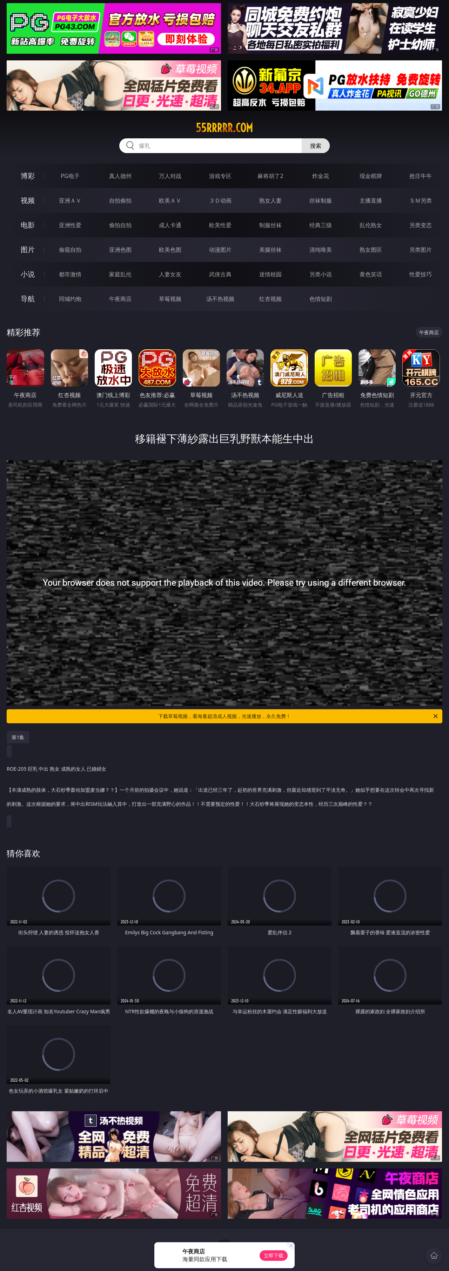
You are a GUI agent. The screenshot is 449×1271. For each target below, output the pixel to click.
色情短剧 (320, 299)
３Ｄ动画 (220, 200)
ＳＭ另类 (420, 200)
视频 (28, 200)
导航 (28, 298)
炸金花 (320, 176)
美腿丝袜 (270, 249)
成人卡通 (170, 225)
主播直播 (371, 200)
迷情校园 (270, 274)
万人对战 (170, 176)
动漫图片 (220, 249)
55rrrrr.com (224, 128)
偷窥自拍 (70, 249)
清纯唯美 (320, 249)
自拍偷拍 (120, 200)
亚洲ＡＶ (70, 200)
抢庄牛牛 (420, 176)
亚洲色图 (120, 249)
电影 (28, 225)
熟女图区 (371, 249)
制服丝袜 (270, 225)
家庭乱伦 (120, 274)
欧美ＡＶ (170, 200)
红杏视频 (270, 299)
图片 (28, 249)
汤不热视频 (220, 299)
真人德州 (120, 176)
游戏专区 (220, 176)
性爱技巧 (420, 274)
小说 (28, 274)
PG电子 (70, 176)
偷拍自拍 (120, 225)
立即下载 (273, 1255)
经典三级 (320, 225)
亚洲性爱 (70, 225)
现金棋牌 (371, 176)
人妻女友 (170, 274)
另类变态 (420, 225)
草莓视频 (170, 299)
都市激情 (70, 274)
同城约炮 (70, 299)
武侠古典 (220, 274)
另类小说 (320, 274)
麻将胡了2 (270, 176)
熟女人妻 (270, 200)
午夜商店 (120, 299)
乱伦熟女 (371, 225)
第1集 (18, 737)
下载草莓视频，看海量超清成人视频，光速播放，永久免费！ (298, 716)
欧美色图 (170, 249)
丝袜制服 (320, 200)
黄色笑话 (371, 274)
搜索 (315, 146)
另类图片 (420, 249)
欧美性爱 (220, 225)
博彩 (28, 175)
